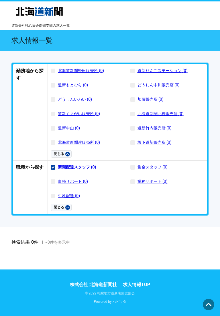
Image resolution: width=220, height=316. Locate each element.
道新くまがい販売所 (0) (79, 113)
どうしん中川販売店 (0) (159, 85)
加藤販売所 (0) (151, 99)
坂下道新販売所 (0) (155, 142)
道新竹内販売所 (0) (155, 128)
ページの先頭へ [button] (208, 304)
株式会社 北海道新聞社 (93, 284)
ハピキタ (119, 302)
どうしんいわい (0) (75, 99)
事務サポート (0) (73, 181)
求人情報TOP (136, 284)
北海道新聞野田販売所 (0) (81, 70)
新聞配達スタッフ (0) (77, 167)
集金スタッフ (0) (153, 167)
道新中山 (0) (69, 128)
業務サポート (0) (153, 181)
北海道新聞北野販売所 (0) (161, 113)
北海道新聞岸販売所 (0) (79, 142)
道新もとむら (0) (73, 85)
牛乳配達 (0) (69, 195)
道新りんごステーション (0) (163, 70)
